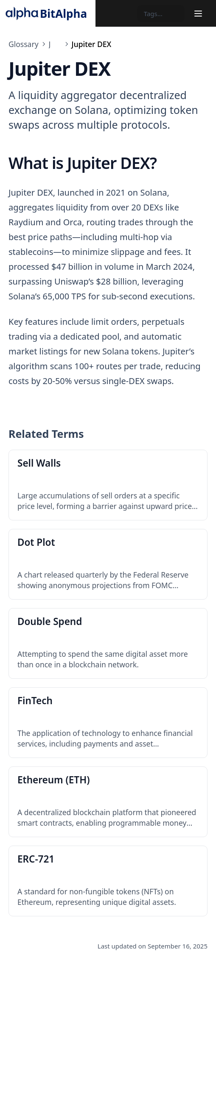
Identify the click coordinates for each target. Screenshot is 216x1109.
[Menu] (198, 13)
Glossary (23, 44)
